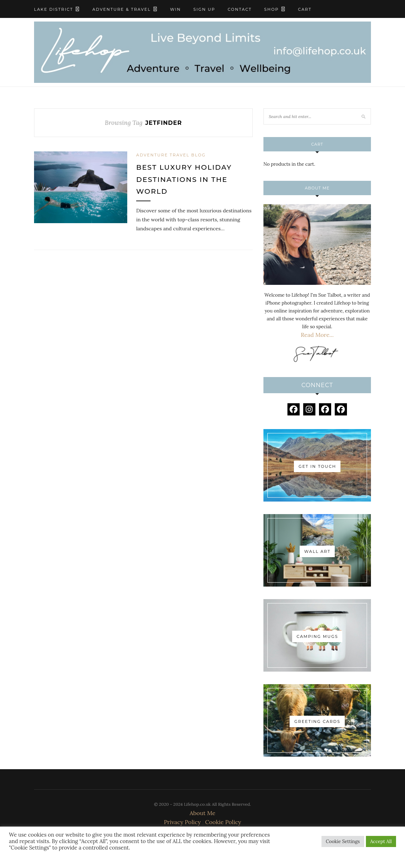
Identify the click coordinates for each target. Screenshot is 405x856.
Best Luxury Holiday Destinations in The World (184, 179)
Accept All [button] (381, 841)
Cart (305, 9)
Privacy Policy (182, 822)
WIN (175, 9)
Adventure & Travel (121, 9)
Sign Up (204, 9)
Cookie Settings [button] (343, 841)
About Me (202, 813)
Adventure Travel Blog (171, 154)
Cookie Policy (223, 822)
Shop (271, 9)
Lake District (53, 9)
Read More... (317, 334)
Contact (240, 9)
